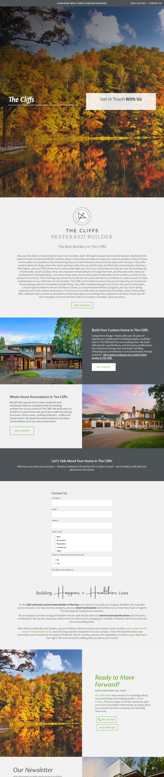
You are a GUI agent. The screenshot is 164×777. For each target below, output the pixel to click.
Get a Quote (104, 366)
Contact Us (155, 3)
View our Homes (82, 305)
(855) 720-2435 (138, 3)
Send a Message (107, 727)
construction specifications (114, 615)
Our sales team (103, 695)
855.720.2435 (108, 719)
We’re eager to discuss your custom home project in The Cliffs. (119, 356)
